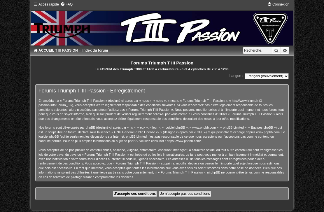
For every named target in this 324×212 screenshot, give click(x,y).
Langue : (236, 76)
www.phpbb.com (268, 132)
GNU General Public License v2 (136, 132)
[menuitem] (66, 4)
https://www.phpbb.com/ (184, 141)
